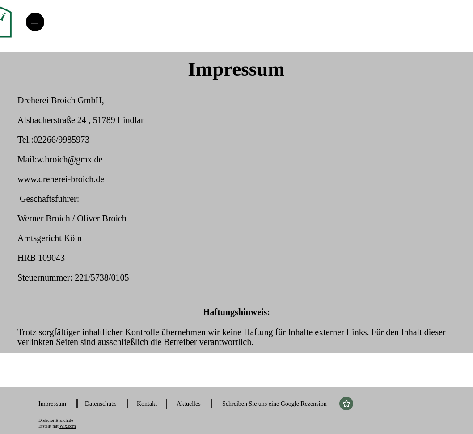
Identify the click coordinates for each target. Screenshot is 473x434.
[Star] (346, 403)
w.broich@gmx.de (69, 159)
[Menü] (35, 22)
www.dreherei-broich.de (60, 179)
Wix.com (67, 426)
